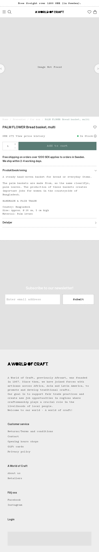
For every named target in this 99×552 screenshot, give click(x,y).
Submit (78, 299)
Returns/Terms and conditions (30, 431)
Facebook (14, 500)
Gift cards (16, 446)
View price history (30, 136)
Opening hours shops (23, 441)
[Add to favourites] (94, 128)
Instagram (15, 505)
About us (14, 473)
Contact (13, 436)
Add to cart (57, 145)
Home (5, 119)
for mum (35, 119)
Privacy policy (19, 451)
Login (11, 519)
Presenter (19, 119)
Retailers (15, 478)
